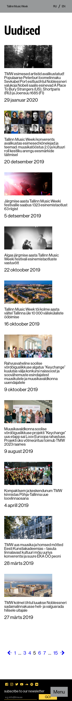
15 (55, 653)
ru (55, 6)
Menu (59, 692)
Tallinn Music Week (17, 6)
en (63, 6)
